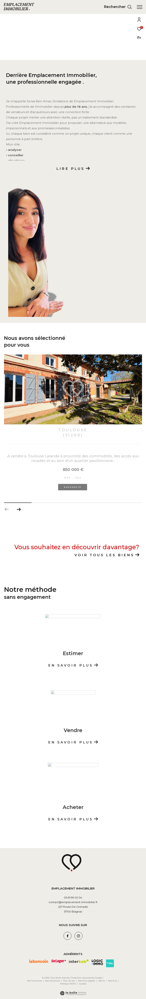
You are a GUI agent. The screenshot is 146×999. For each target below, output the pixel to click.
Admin (102, 979)
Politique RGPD (68, 982)
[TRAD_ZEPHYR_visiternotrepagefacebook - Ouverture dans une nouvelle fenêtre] (68, 934)
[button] (18, 507)
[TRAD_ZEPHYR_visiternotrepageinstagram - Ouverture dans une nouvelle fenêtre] (78, 934)
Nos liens (113, 979)
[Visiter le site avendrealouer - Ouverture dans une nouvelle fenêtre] (110, 962)
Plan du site (69, 979)
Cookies (82, 982)
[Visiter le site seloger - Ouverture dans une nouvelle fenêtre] (58, 959)
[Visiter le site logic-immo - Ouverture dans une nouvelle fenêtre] (97, 961)
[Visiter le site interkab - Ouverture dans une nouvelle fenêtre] (79, 959)
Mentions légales (87, 979)
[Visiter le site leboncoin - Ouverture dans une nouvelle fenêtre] (38, 959)
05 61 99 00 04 (73, 896)
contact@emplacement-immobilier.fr (73, 900)
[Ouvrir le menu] (139, 7)
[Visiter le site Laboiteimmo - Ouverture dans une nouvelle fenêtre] (73, 989)
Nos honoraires (34, 979)
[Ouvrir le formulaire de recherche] (118, 7)
